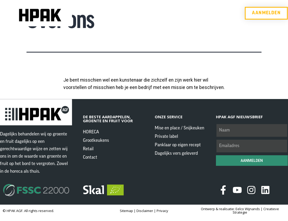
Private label (166, 136)
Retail (179, 13)
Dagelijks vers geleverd (176, 153)
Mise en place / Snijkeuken (179, 128)
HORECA (111, 13)
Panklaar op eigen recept (178, 145)
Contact (205, 13)
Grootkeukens (147, 13)
